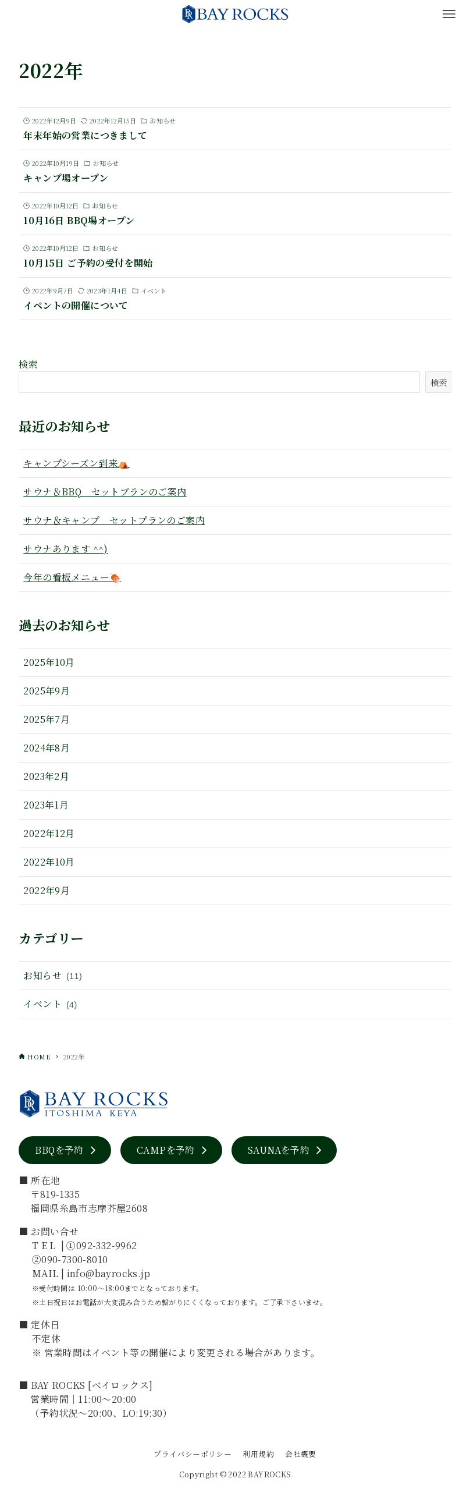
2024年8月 (46, 747)
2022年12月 (48, 833)
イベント (50, 1004)
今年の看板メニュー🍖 (72, 577)
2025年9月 (46, 690)
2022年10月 (48, 861)
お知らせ (52, 976)
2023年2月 (46, 776)
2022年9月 (46, 890)
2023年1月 (46, 804)
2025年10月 (48, 662)
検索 (28, 364)
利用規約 (258, 1453)
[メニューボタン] (449, 14)
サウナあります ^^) (65, 548)
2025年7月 (46, 719)
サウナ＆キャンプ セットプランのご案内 (114, 520)
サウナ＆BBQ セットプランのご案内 (104, 491)
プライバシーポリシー (193, 1453)
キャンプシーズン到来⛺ (76, 463)
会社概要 (300, 1453)
